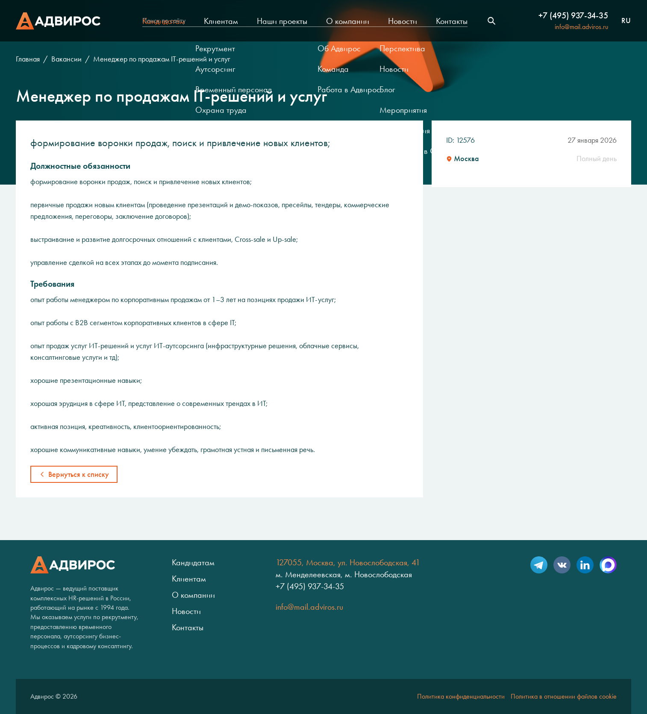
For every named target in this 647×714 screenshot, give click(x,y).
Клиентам (221, 21)
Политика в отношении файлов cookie (564, 696)
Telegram (538, 564)
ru (626, 21)
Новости (402, 21)
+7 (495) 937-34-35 (573, 15)
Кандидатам (163, 21)
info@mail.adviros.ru (581, 27)
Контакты (452, 21)
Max (608, 564)
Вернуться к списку (78, 474)
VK (562, 564)
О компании (347, 21)
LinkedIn (585, 564)
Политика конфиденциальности (461, 696)
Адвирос (58, 20)
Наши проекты (282, 21)
